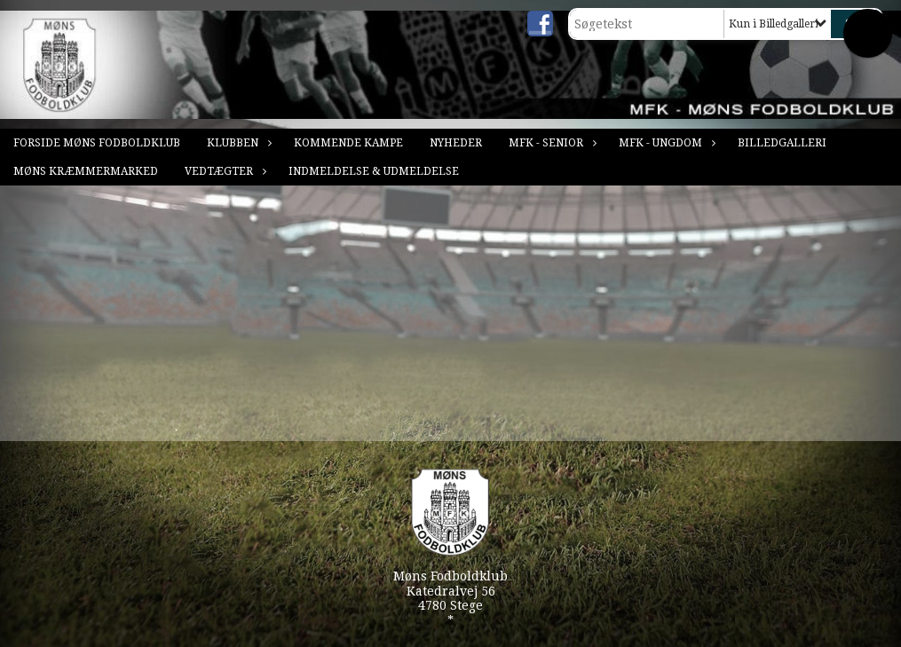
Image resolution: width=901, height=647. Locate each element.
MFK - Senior (550, 143)
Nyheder (456, 143)
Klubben (237, 143)
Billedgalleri (782, 143)
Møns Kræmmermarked (85, 171)
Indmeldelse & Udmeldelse (373, 171)
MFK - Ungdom (665, 143)
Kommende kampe (348, 143)
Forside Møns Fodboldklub (96, 143)
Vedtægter (223, 171)
